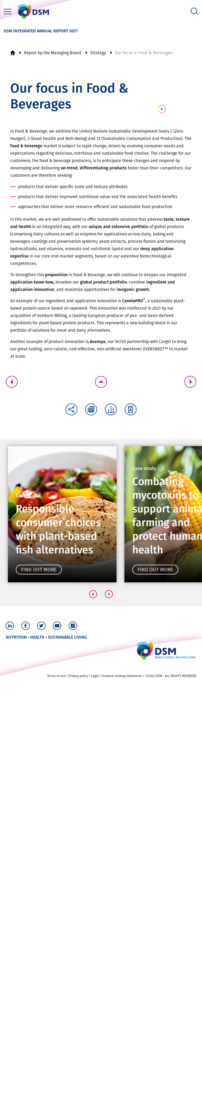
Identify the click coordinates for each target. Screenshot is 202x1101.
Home (12, 52)
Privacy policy (78, 676)
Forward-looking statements (122, 676)
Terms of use (56, 676)
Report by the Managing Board (52, 52)
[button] (93, 594)
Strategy (98, 52)
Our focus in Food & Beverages (143, 52)
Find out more (39, 570)
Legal (95, 676)
